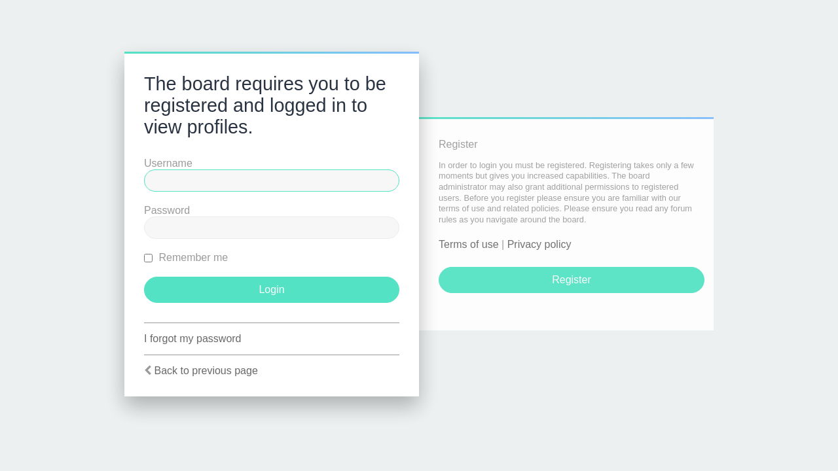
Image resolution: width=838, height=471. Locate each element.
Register (571, 279)
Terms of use (469, 244)
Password (167, 210)
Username (168, 163)
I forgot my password (193, 338)
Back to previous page (205, 370)
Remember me (186, 257)
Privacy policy (539, 244)
